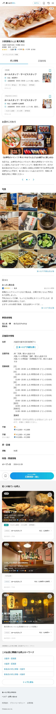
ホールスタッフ (16, 531)
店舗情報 (42, 61)
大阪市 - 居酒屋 (10, 658)
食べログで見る (46, 308)
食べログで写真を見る (44, 271)
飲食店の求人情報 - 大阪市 (14, 669)
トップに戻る (28, 682)
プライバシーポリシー (17, 703)
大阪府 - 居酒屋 (10, 664)
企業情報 (30, 703)
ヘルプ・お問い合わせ (9, 697)
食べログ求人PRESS (9, 692)
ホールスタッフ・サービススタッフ (21, 74)
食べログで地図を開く (27, 347)
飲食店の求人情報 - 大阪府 (14, 674)
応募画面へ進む (32, 476)
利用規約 (5, 703)
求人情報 (14, 61)
